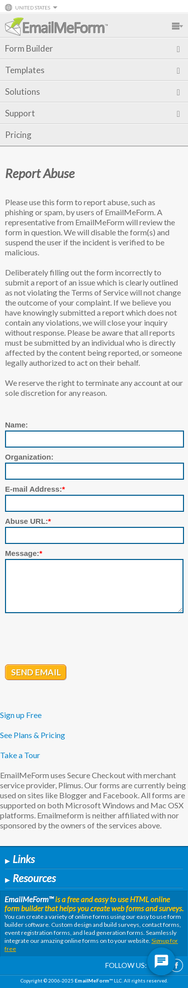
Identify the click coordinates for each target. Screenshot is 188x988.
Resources (30, 878)
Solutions (92, 91)
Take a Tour (20, 755)
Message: (23, 553)
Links (20, 859)
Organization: (29, 457)
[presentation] (81, 639)
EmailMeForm (56, 27)
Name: (16, 424)
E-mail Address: (35, 489)
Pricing (18, 134)
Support (92, 113)
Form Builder (92, 48)
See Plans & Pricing (32, 735)
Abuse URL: (28, 521)
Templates (92, 70)
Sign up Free (21, 715)
